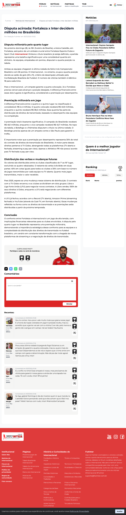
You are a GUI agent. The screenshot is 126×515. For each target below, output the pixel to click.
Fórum (43, 5)
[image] (72, 281)
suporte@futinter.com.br (96, 476)
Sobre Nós (6, 455)
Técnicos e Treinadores (72, 464)
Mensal (105, 175)
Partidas (72, 5)
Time (87, 5)
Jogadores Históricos (51, 464)
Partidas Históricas (51, 473)
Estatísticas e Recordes (73, 477)
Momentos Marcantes (72, 488)
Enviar (69, 304)
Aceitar (120, 511)
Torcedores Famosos (72, 503)
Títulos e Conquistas (72, 458)
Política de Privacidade (79, 511)
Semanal (90, 175)
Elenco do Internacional (31, 472)
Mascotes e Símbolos (72, 473)
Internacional (21, 54)
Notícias (55, 5)
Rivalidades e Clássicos (73, 467)
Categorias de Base (51, 488)
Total (119, 175)
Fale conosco (7, 481)
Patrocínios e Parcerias (52, 483)
